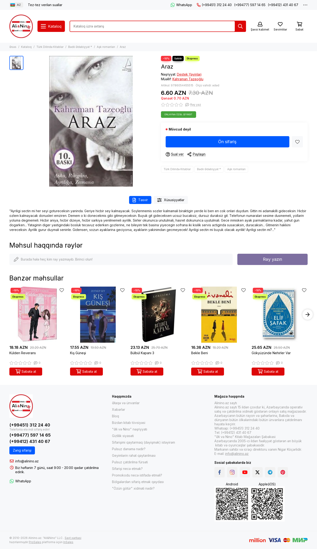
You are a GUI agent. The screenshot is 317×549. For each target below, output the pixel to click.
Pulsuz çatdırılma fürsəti (130, 462)
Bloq (115, 416)
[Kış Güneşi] (98, 315)
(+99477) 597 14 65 (249, 5)
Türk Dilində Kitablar (49, 47)
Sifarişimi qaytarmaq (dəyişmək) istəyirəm (143, 442)
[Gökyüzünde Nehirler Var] (280, 315)
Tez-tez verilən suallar (45, 5)
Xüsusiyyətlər (170, 200)
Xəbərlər (118, 409)
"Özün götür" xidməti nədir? (133, 488)
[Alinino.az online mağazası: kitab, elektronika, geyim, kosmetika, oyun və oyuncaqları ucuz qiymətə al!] (21, 26)
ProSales (35, 542)
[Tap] (240, 26)
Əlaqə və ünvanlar (126, 403)
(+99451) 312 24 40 (214, 5)
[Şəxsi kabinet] (260, 26)
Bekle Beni (199, 353)
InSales (68, 542)
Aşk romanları (106, 47)
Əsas (12, 47)
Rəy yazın (272, 259)
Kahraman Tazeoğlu (187, 79)
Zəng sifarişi (22, 450)
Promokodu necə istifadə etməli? (137, 475)
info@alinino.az (27, 461)
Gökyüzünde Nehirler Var (271, 353)
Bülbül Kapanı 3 (142, 353)
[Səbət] (299, 26)
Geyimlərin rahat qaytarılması (134, 455)
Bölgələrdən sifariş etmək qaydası (138, 482)
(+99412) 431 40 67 (283, 5)
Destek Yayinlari (189, 74)
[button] (307, 314)
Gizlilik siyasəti (123, 436)
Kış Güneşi (78, 353)
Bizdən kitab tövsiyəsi (128, 423)
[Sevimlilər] (280, 26)
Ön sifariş (227, 141)
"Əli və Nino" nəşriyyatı (129, 429)
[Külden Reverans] (37, 315)
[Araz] (91, 121)
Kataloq (26, 47)
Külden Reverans (22, 353)
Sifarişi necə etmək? (127, 469)
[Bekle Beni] (219, 315)
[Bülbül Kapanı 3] (158, 315)
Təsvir (140, 200)
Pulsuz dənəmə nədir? (128, 449)
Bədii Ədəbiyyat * (80, 47)
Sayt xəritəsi (73, 538)
